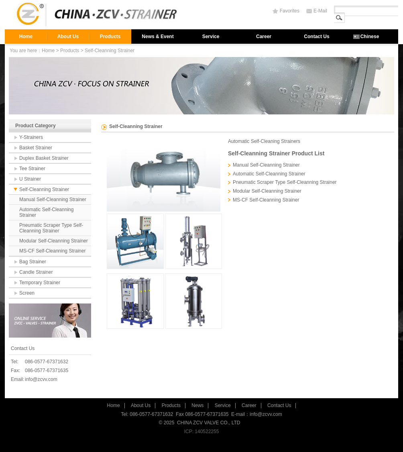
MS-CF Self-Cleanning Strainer (52, 251)
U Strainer (30, 179)
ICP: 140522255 (201, 431)
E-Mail (320, 11)
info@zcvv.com (41, 379)
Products (110, 36)
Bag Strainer (32, 262)
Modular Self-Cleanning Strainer (53, 241)
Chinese (369, 36)
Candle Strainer (36, 272)
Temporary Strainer (39, 282)
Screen (27, 293)
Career (263, 36)
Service (211, 36)
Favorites (289, 11)
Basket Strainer (35, 148)
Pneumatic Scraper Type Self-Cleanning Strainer (51, 228)
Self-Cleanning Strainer (44, 189)
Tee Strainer (32, 168)
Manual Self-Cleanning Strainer (52, 199)
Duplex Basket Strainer (44, 158)
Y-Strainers (31, 137)
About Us (68, 36)
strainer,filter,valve (99, 14)
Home (26, 36)
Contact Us (316, 36)
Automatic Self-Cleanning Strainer (46, 212)
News (197, 405)
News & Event (157, 36)
